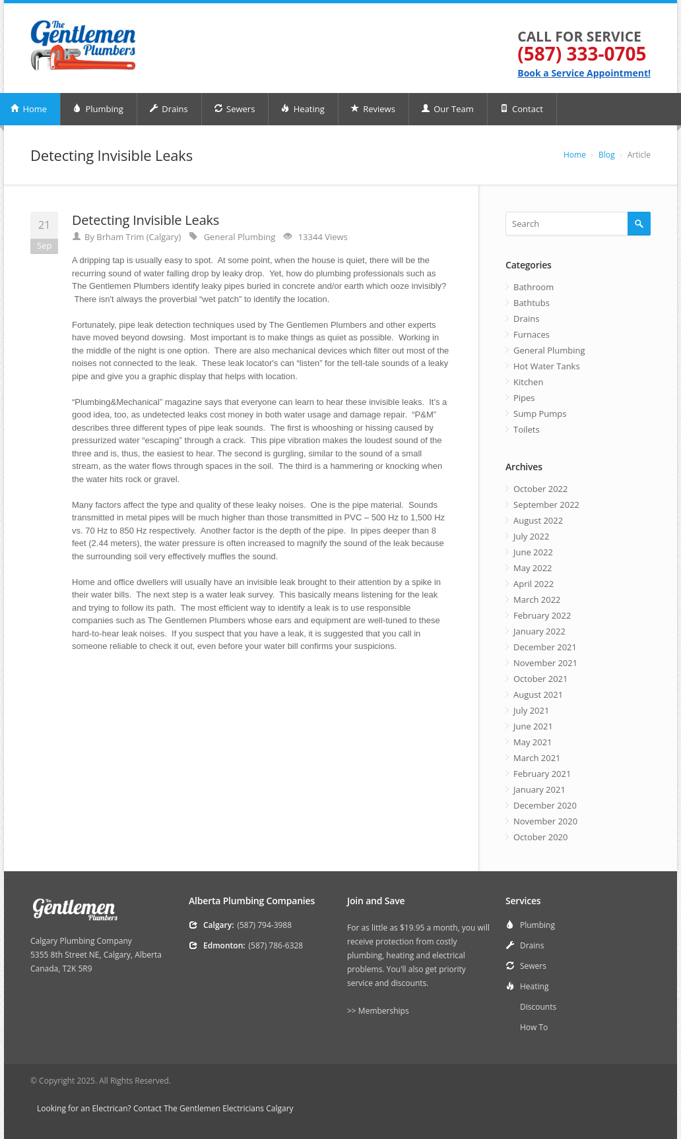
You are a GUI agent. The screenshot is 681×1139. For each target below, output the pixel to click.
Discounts (538, 1006)
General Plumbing (240, 237)
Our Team (447, 109)
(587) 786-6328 (276, 945)
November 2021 (545, 663)
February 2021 (542, 774)
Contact (521, 109)
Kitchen (528, 382)
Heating (302, 109)
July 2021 (531, 710)
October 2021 (540, 679)
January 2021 (539, 789)
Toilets (526, 429)
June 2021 (533, 726)
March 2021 (537, 758)
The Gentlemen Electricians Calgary (228, 1108)
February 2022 (542, 615)
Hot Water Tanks (546, 366)
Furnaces (531, 334)
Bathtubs (531, 303)
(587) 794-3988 (264, 925)
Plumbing (98, 109)
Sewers (234, 109)
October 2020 (540, 837)
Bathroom (533, 287)
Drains (168, 109)
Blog (607, 154)
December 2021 (545, 647)
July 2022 (531, 536)
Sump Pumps (539, 413)
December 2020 (545, 805)
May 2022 (532, 568)
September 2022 (546, 504)
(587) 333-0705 (581, 53)
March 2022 (537, 599)
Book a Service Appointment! (584, 73)
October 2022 (540, 489)
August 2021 (538, 694)
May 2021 (532, 742)
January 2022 (539, 631)
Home (575, 154)
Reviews (372, 109)
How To (534, 1027)
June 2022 (533, 552)
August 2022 (538, 520)
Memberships (383, 1010)
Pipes (524, 398)
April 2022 (533, 584)
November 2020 (545, 821)
